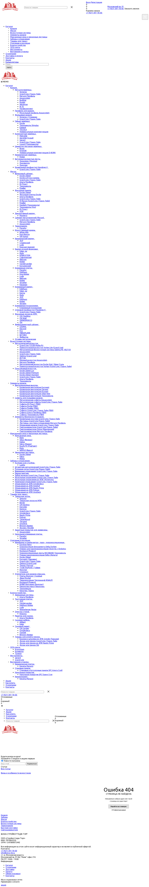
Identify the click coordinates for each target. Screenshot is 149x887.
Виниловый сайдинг (24, 174)
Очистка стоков (22, 612)
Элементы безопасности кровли (30, 417)
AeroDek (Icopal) (27, 138)
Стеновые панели (23, 668)
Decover (23, 329)
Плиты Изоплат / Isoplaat (31, 576)
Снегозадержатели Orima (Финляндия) (37, 429)
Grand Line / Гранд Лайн (30, 94)
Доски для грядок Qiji (29, 645)
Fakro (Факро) (26, 444)
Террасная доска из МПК (31, 501)
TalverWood (25, 519)
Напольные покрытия (25, 672)
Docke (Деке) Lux (27, 371)
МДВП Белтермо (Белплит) (32, 584)
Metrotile (23, 136)
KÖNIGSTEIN (25, 255)
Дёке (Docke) (25, 578)
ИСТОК (23, 358)
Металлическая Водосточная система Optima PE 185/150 (45, 350)
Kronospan (19, 649)
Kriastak (23, 151)
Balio (22, 438)
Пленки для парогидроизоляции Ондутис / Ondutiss (43, 549)
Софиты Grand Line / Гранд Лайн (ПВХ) (36, 410)
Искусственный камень (25, 230)
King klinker (24, 274)
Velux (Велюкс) (26, 440)
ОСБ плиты (15, 47)
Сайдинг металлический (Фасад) (30, 218)
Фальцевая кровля (24, 115)
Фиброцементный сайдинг (27, 324)
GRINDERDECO (26, 320)
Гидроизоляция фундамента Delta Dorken (38, 547)
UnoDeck (23, 524)
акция (3, 885)
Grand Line (19, 660)
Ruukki (22, 102)
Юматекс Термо (27, 591)
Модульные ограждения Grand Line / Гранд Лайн (36, 477)
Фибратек (24, 337)
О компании (11, 54)
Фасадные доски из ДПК (26, 314)
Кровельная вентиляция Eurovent (34, 387)
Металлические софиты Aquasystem (36, 400)
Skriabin (23, 303)
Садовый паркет (22, 626)
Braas (22, 148)
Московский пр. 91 (115, 6)
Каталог (9, 26)
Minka (22, 459)
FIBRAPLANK (25, 333)
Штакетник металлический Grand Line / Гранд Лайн (37, 467)
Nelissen (23, 259)
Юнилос (23, 614)
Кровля (13, 28)
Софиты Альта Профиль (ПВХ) (33, 412)
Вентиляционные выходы (27, 385)
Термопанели (21, 226)
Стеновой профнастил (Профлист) (30, 310)
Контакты (10, 58)
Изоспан (23, 570)
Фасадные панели (23, 190)
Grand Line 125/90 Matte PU (31, 345)
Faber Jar (23, 251)
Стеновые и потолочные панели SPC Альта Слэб (41, 670)
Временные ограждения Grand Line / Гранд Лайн (36, 471)
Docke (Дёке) (25, 176)
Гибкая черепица (22, 121)
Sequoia (23, 498)
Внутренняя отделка (19, 52)
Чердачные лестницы (25, 452)
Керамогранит (22, 677)
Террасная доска (23, 496)
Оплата (9, 871)
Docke (22, 123)
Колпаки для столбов (25, 463)
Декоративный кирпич (25, 213)
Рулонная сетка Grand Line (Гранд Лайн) (32, 469)
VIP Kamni (24, 236)
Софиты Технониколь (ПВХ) (32, 415)
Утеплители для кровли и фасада (30, 574)
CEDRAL (23, 327)
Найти (9, 67)
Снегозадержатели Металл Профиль (36, 431)
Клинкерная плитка (24, 268)
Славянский (25, 243)
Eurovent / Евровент (28, 559)
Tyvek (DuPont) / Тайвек (30, 568)
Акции (8, 60)
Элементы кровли (18, 35)
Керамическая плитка (25, 664)
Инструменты (16, 49)
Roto (22, 448)
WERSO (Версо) (26, 450)
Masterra (23, 215)
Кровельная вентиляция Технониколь (36, 396)
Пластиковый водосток (26, 368)
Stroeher (23, 283)
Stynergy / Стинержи (28, 117)
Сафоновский (26, 257)
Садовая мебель (22, 620)
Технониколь (25, 186)
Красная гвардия (27, 247)
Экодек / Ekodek (27, 528)
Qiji (21, 322)
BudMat (23, 100)
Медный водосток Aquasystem (33, 360)
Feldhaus (23, 272)
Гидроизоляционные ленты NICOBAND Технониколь (43, 553)
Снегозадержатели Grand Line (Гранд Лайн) (39, 427)
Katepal (23, 127)
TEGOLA (23, 130)
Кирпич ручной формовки (27, 249)
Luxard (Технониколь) (29, 144)
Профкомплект (26, 109)
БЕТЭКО (23, 335)
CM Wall (23, 318)
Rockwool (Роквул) (28, 551)
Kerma (22, 293)
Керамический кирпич (25, 239)
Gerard (22, 140)
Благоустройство (18, 45)
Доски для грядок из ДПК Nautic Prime (37, 643)
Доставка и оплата (14, 56)
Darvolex (23, 507)
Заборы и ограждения (20, 39)
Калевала (19, 651)
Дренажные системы (24, 595)
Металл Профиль (27, 96)
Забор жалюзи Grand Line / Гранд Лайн (32, 475)
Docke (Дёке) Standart (29, 375)
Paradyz (23, 228)
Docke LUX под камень (29, 178)
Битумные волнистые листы (28, 159)
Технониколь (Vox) (28, 207)
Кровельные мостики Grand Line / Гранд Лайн (40, 419)
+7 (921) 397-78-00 (94, 13)
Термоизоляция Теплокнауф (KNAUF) (36, 580)
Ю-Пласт (24, 184)
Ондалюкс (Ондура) (28, 161)
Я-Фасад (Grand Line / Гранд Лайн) (35, 201)
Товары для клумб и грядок (28, 637)
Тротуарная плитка (24, 599)
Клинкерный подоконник (31, 308)
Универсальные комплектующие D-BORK (38, 153)
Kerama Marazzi (26, 666)
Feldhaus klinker (26, 605)
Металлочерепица (23, 90)
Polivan (23, 517)
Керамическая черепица (26, 155)
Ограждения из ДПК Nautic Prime (29, 488)
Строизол (24, 572)
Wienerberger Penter (28, 609)
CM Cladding (25, 316)
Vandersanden (26, 264)
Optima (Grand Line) (28, 356)
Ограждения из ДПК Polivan (27, 490)
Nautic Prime (25, 515)
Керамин (23, 285)
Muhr (22, 253)
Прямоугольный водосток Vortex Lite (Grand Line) (41, 348)
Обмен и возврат (13, 874)
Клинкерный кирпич (24, 287)
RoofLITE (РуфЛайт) (28, 446)
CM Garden (24, 628)
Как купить (10, 683)
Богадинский (25, 266)
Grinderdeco (25, 513)
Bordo (22, 503)
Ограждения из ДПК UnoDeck (28, 492)
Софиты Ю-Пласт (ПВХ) (30, 404)
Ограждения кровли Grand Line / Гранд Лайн (39, 425)
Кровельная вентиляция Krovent (34, 392)
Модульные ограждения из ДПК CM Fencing (34, 480)
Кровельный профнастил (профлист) (32, 167)
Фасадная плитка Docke (30, 195)
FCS (21, 331)
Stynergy (23, 92)
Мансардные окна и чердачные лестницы (28, 37)
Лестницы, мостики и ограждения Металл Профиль (43, 423)
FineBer (23, 188)
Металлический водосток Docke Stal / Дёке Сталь (42, 364)
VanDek (23, 633)
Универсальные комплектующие (34, 132)
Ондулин (23, 165)
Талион (18, 654)
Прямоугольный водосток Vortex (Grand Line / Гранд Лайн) (46, 366)
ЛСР (21, 241)
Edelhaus (23, 289)
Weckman (24, 104)
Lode (22, 245)
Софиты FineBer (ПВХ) (29, 408)
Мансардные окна (23, 436)
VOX (21, 211)
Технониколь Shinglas (29, 125)
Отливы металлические (25, 339)
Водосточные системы (20, 33)
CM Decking (24, 505)
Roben (22, 157)
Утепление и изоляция (20, 43)
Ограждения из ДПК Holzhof (27, 486)
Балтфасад (25, 234)
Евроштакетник (22, 473)
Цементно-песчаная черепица (28, 146)
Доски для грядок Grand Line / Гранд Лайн (38, 641)
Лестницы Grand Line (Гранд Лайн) (35, 421)
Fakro (22, 456)
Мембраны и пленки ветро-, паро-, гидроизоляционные (40, 542)
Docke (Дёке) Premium (29, 373)
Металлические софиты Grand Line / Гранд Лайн (41, 402)
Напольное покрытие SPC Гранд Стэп (36, 674)
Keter (22, 624)
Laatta (22, 465)
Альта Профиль (26, 182)
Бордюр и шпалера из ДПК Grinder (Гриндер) (39, 639)
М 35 (22, 106)
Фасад (13, 31)
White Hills (24, 232)
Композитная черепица (26, 134)
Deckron (23, 509)
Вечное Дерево (26, 526)
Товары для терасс (18, 41)
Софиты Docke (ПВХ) (29, 406)
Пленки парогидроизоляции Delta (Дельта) (39, 555)
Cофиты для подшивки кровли (29, 398)
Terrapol (23, 521)
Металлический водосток (27, 343)
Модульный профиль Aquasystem (34, 113)
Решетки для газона (24, 616)
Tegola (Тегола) (26, 565)
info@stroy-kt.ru (8, 853)
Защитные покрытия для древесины (31, 530)
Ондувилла (25, 163)
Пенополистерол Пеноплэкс (32, 586)
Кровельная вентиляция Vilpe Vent (35, 394)
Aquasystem (25, 98)
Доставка (10, 869)
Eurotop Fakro (26, 545)
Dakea (22, 442)
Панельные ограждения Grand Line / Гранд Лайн (36, 482)
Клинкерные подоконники (27, 306)
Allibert (23, 622)
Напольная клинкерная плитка (29, 534)
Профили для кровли (25, 111)
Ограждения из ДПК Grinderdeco (29, 484)
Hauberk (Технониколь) (30, 205)
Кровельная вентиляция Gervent (34, 389)
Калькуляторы (12, 62)
